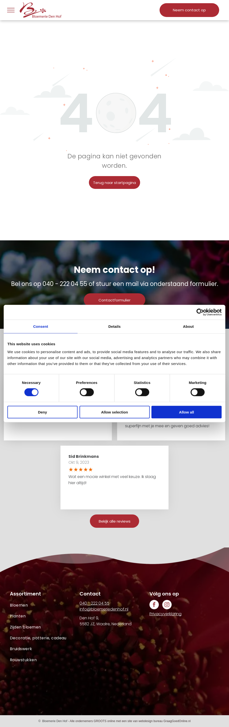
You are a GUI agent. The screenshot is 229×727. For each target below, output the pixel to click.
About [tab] (188, 326)
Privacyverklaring (165, 614)
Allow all (186, 412)
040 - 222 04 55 (65, 284)
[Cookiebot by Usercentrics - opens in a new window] (200, 312)
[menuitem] (45, 605)
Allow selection (114, 412)
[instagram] (167, 605)
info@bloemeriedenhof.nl (104, 609)
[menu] (10, 10)
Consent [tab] (40, 326)
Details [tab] (114, 326)
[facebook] (154, 605)
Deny (42, 412)
